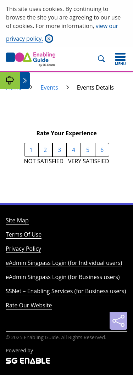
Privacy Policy (23, 248)
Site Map (17, 220)
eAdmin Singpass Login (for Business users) (63, 277)
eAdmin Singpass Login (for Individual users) (64, 263)
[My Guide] (10, 80)
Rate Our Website (29, 305)
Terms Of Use (23, 234)
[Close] (49, 38)
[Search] (104, 59)
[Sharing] (118, 321)
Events (49, 87)
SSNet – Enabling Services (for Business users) (66, 291)
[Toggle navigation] (120, 59)
